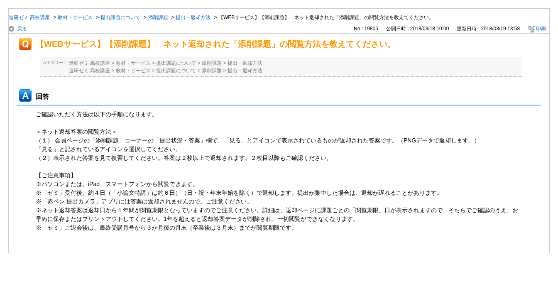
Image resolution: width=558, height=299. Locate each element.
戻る (22, 29)
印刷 (541, 29)
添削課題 (158, 17)
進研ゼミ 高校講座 (29, 17)
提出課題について (120, 17)
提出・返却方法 (193, 17)
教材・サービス (75, 17)
